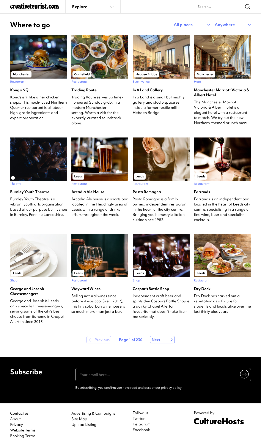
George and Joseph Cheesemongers (27, 291)
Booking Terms (22, 436)
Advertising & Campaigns (93, 413)
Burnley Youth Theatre (29, 191)
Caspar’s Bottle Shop (151, 288)
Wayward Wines (86, 288)
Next (156, 339)
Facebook (141, 429)
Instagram (142, 424)
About (15, 419)
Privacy (16, 424)
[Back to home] (34, 8)
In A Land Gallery (148, 89)
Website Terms (22, 430)
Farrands (202, 191)
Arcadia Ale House (87, 191)
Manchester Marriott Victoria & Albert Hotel (221, 92)
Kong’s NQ (19, 89)
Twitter (139, 418)
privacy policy (171, 387)
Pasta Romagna (147, 191)
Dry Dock (202, 288)
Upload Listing (83, 424)
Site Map (79, 419)
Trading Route (84, 89)
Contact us (19, 413)
